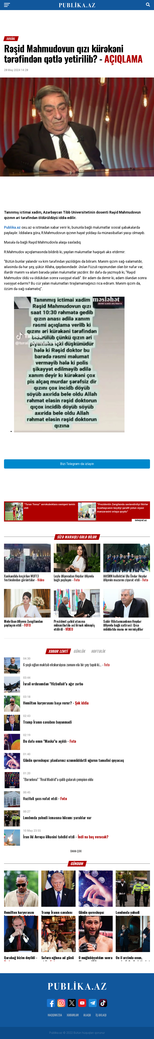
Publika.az (12, 227)
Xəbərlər (73, 1015)
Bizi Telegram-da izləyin (77, 464)
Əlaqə (87, 1015)
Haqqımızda (55, 1015)
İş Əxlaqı (101, 1015)
